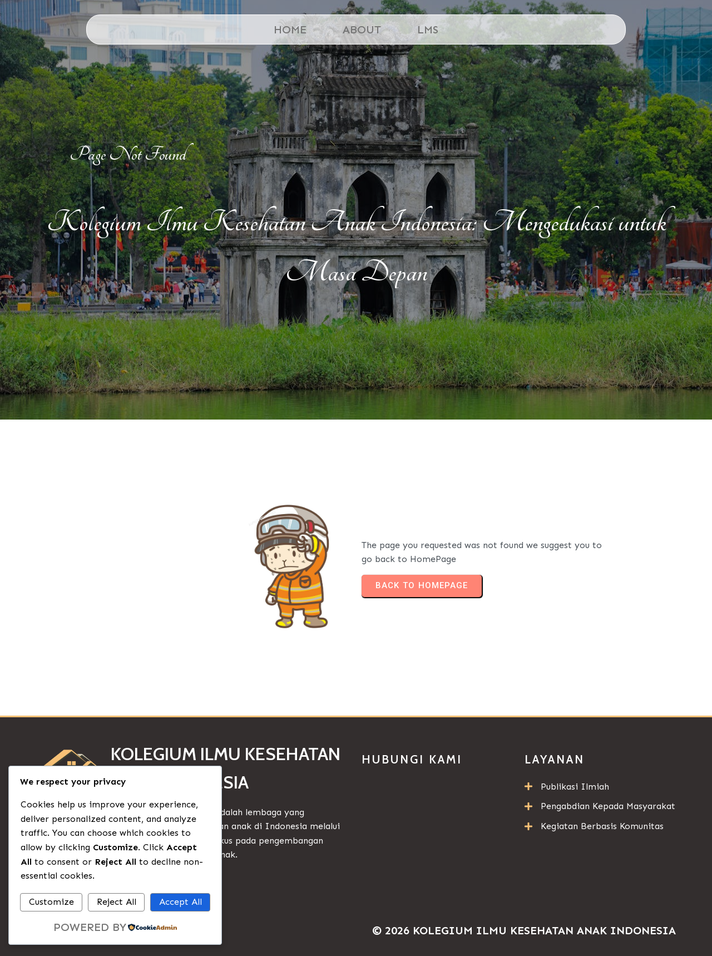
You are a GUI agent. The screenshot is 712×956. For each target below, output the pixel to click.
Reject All (116, 901)
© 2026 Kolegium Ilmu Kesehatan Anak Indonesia (524, 930)
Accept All (180, 901)
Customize (51, 901)
